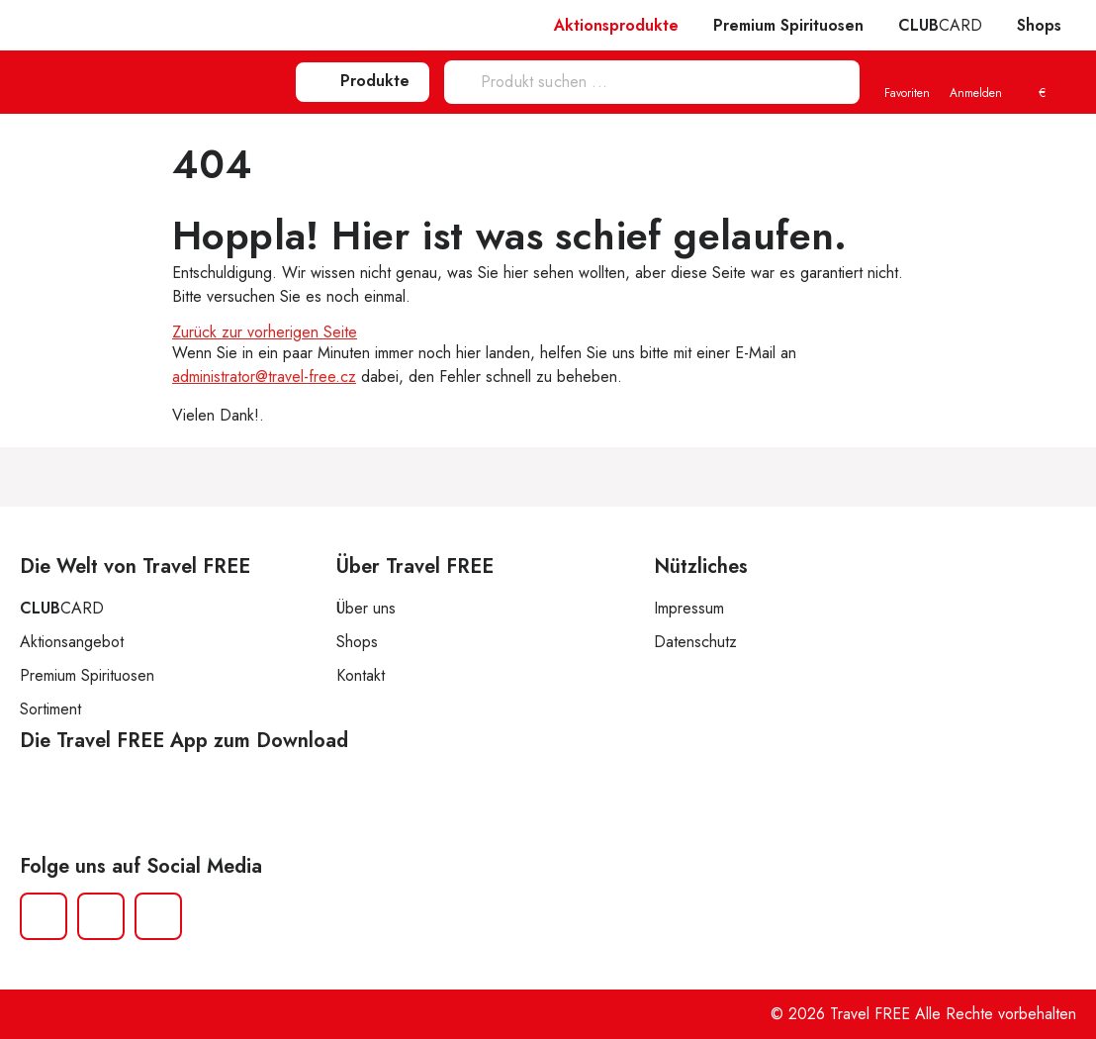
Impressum (689, 608)
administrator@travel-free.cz (264, 376)
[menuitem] (1041, 83)
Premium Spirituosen (788, 25)
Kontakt (360, 675)
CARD (940, 25)
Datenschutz (695, 641)
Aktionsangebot (72, 641)
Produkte (363, 80)
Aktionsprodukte (616, 25)
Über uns (366, 608)
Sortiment (50, 709)
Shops (1039, 25)
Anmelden (976, 83)
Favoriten (907, 83)
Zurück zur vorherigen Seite (264, 332)
